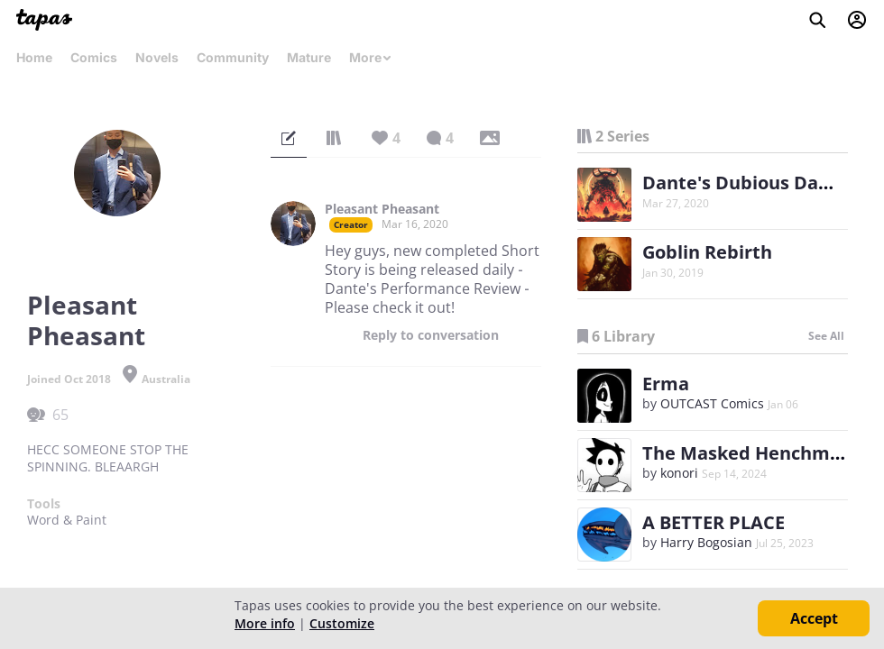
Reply (431, 335)
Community (233, 57)
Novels (157, 57)
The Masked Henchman (747, 453)
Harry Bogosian (706, 542)
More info (265, 623)
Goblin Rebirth (707, 252)
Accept (814, 618)
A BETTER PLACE (713, 522)
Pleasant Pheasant (382, 209)
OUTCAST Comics (712, 403)
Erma (665, 383)
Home (34, 57)
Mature (309, 57)
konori (679, 472)
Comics (93, 57)
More (370, 57)
